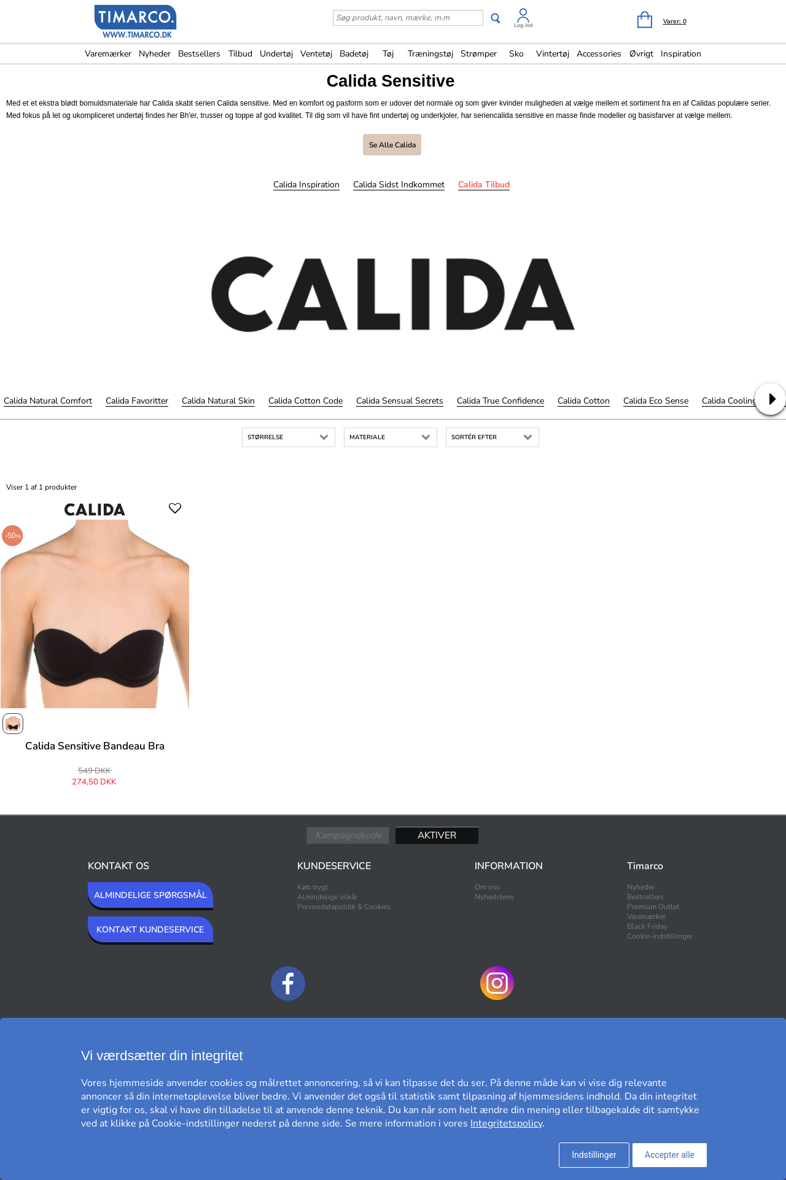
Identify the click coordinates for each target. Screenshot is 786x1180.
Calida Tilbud (484, 184)
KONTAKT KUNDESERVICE (150, 930)
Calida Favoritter (137, 401)
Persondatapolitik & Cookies (344, 907)
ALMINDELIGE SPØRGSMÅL (150, 895)
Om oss (487, 887)
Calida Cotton (584, 401)
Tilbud (240, 54)
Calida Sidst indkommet (399, 184)
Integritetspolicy (506, 1123)
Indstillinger (594, 1155)
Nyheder (155, 54)
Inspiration (681, 54)
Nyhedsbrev (494, 897)
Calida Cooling (729, 401)
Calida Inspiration (306, 184)
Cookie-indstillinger (660, 936)
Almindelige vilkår (327, 897)
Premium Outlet (653, 907)
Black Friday (647, 926)
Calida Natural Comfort (48, 401)
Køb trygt (312, 887)
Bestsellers (199, 54)
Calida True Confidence (500, 401)
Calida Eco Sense (655, 401)
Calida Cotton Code (305, 401)
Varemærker (108, 54)
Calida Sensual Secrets (399, 401)
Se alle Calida (392, 145)
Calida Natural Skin (218, 401)
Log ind (523, 25)
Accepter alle (670, 1155)
